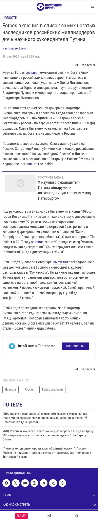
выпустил (60, 262)
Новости (9, 18)
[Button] (85, 65)
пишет (32, 164)
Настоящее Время (14, 48)
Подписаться (75, 346)
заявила (37, 242)
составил (32, 72)
